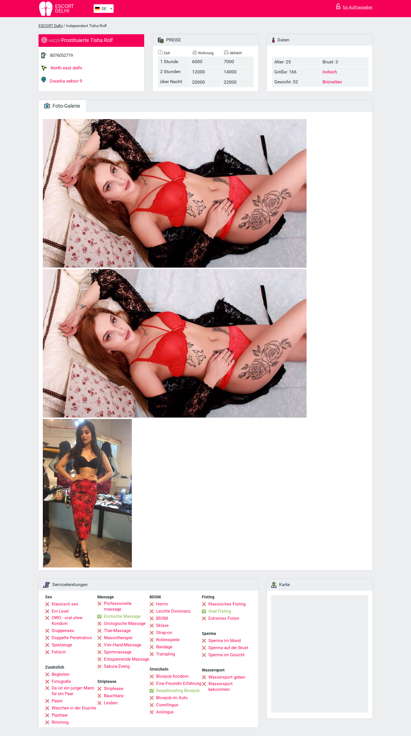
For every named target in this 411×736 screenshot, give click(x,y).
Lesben (111, 702)
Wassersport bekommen (220, 686)
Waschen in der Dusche (74, 708)
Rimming (60, 722)
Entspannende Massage (126, 659)
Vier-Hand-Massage (122, 644)
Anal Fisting (219, 611)
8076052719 (61, 55)
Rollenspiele (168, 639)
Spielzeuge (62, 644)
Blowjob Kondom (172, 676)
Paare (57, 700)
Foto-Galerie (62, 106)
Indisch (330, 72)
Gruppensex (63, 630)
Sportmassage (118, 652)
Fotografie (61, 681)
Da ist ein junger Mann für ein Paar (73, 690)
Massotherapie (118, 637)
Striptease (113, 688)
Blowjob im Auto (172, 697)
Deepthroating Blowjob (178, 690)
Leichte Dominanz (173, 611)
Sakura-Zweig (117, 666)
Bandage (164, 646)
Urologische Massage (125, 623)
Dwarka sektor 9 (61, 80)
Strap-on (164, 632)
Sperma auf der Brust (228, 647)
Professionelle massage (118, 606)
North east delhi (61, 68)
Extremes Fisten (223, 618)
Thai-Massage (117, 630)
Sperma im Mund (224, 640)
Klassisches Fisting (226, 604)
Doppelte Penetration (72, 637)
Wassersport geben (226, 677)
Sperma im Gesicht (226, 654)
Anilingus (165, 712)
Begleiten (60, 674)
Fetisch (59, 652)
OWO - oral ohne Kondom (67, 620)
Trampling (165, 654)
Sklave (162, 625)
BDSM (162, 618)
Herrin (162, 604)
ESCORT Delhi (51, 25)
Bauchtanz (114, 695)
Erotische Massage (122, 616)
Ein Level (60, 611)
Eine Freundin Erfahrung (178, 683)
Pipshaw (60, 715)
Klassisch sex (65, 604)
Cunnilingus (167, 704)
